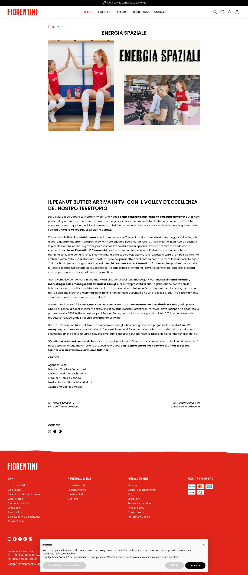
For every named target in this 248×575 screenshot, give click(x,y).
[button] (204, 545)
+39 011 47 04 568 (23, 555)
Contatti (160, 12)
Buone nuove (141, 12)
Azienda (121, 12)
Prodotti (104, 12)
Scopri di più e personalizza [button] (64, 565)
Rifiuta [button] (174, 565)
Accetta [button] (195, 565)
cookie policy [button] (68, 553)
